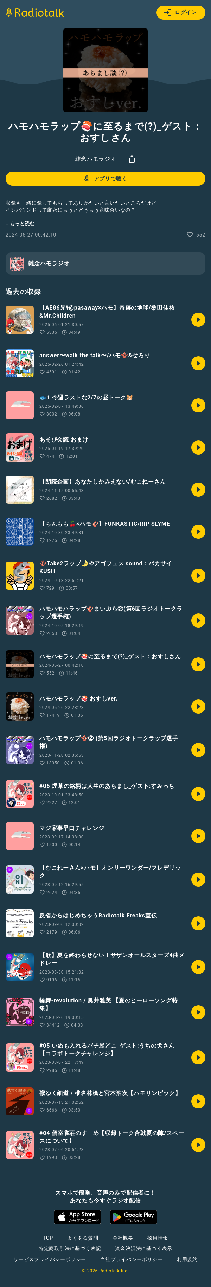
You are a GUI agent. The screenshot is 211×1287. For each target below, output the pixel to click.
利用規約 (187, 1259)
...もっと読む (20, 223)
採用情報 (157, 1238)
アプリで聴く (105, 178)
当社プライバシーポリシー (131, 1259)
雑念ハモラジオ (95, 158)
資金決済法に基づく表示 (143, 1248)
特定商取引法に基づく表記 (70, 1248)
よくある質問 (82, 1238)
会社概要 (123, 1238)
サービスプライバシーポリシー (49, 1259)
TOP (48, 1238)
